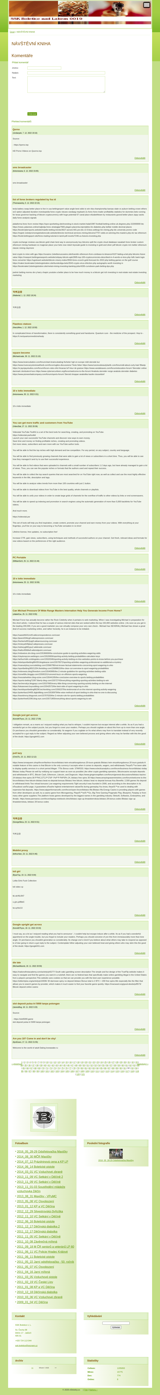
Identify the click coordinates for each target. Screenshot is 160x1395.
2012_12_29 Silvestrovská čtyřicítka (40, 1211)
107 (77, 1071)
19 (82, 1062)
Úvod (12, 32)
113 (107, 1071)
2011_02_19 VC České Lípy (35, 1282)
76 (66, 1068)
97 (30, 1071)
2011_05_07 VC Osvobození (35, 1266)
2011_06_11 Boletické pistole (36, 1256)
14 (63, 1062)
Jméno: (15, 68)
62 (130, 1065)
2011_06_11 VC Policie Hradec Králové (42, 1251)
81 (86, 1068)
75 (62, 1068)
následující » (142, 1064)
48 (76, 1065)
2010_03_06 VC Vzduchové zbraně (40, 1297)
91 (124, 1068)
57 (111, 1065)
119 (137, 1071)
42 (53, 1065)
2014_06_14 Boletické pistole (36, 1166)
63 (134, 1065)
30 (125, 1062)
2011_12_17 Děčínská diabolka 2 (38, 1226)
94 (136, 1068)
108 (82, 1071)
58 (115, 1065)
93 (132, 1068)
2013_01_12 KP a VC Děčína (36, 1206)
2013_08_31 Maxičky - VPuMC (37, 1196)
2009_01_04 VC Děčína (32, 1302)
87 (109, 1068)
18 (78, 1062)
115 (117, 1071)
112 (102, 1071)
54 (99, 1065)
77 (70, 1068)
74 (59, 1068)
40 (45, 1065)
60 (123, 1065)
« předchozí (17, 1064)
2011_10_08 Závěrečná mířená (37, 1241)
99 (38, 1071)
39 (41, 1065)
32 (133, 1062)
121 (83, 1074)
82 (90, 1068)
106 (72, 1071)
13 (59, 1062)
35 (25, 1065)
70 (43, 1068)
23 (98, 1062)
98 (34, 1071)
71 (47, 1068)
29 (121, 1062)
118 (132, 1071)
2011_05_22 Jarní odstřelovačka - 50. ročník (45, 1261)
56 (107, 1065)
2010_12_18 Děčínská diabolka (37, 1292)
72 (51, 1068)
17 (74, 1062)
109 (87, 1071)
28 (117, 1062)
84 (97, 1068)
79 (78, 1068)
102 (52, 1071)
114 (112, 1071)
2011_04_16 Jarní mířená (33, 1271)
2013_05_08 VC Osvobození (35, 1201)
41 (49, 1065)
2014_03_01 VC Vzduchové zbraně (40, 1171)
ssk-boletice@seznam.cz (26, 1345)
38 (37, 1065)
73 (55, 1068)
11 (51, 1062)
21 (90, 1062)
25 (105, 1062)
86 (105, 1068)
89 (117, 1068)
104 (62, 1071)
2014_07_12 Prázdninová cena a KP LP (42, 1161)
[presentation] (87, 102)
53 (95, 1065)
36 (29, 1065)
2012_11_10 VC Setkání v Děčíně (39, 1216)
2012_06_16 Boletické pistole (36, 1221)
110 (92, 1071)
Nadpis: (15, 73)
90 (121, 1068)
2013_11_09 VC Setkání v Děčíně (39, 1181)
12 (55, 1062)
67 (31, 1068)
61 (126, 1065)
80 (82, 1068)
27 (113, 1062)
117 (127, 1071)
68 (35, 1068)
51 (88, 1065)
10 (47, 1062)
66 (27, 1068)
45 (64, 1065)
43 (57, 1065)
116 (122, 1071)
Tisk (86, 1390)
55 (103, 1065)
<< (32, 1368)
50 (84, 1065)
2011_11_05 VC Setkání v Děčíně (39, 1236)
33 (137, 1062)
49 (80, 1065)
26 (109, 1062)
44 (60, 1065)
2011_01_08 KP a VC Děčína (36, 1287)
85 (101, 1068)
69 (39, 1068)
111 (97, 1071)
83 (94, 1068)
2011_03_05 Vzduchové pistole (37, 1276)
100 (42, 1071)
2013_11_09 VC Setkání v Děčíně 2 (40, 1176)
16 (70, 1062)
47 (72, 1065)
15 (67, 1062)
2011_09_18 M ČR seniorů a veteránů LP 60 (45, 1246)
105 (67, 1071)
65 (23, 1068)
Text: (14, 78)
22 (94, 1062)
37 (33, 1065)
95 (22, 1071)
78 (74, 1068)
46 (68, 1065)
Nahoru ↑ (93, 1390)
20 (86, 1062)
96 (26, 1071)
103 (57, 1071)
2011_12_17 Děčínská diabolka (37, 1231)
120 (78, 1074)
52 (92, 1065)
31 (129, 1062)
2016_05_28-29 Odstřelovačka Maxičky (42, 1151)
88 (113, 1068)
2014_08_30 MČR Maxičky (34, 1156)
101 (47, 1071)
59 (119, 1065)
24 (101, 1062)
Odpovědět (139, 158)
